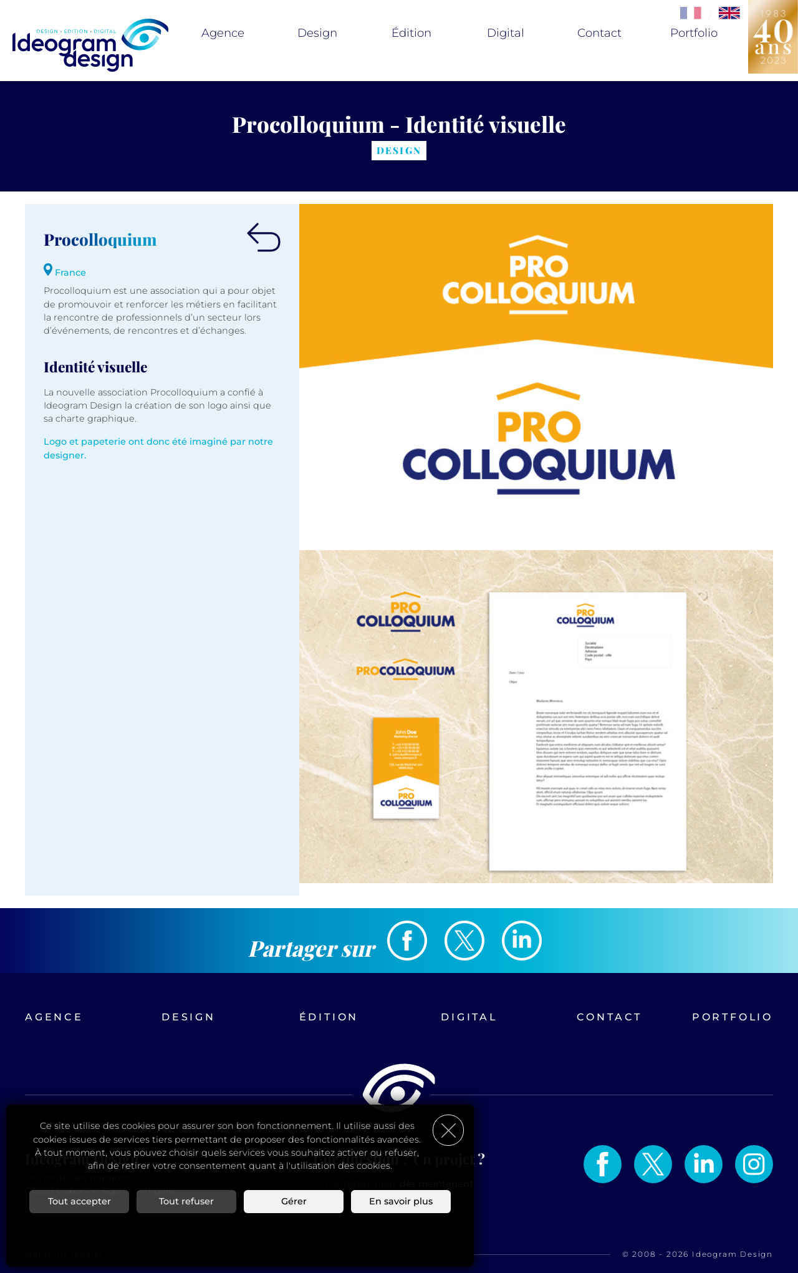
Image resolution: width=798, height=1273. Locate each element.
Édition (411, 33)
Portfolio (694, 33)
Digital (505, 33)
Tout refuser (186, 1201)
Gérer (294, 1201)
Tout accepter (79, 1201)
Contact (599, 33)
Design (317, 33)
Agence (222, 33)
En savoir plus (401, 1201)
